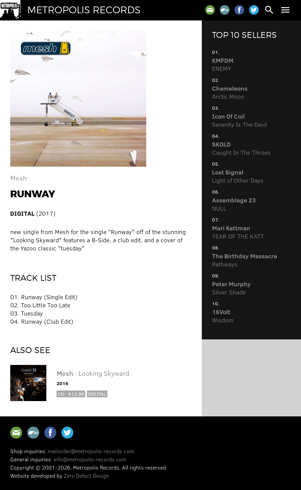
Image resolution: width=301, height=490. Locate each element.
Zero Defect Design (86, 475)
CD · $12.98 (71, 394)
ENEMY (223, 64)
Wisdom (223, 316)
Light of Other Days (238, 176)
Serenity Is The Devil (239, 120)
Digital (97, 394)
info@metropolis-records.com (90, 459)
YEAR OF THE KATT (238, 232)
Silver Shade (231, 288)
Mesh (18, 177)
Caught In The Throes (241, 148)
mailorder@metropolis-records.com (91, 451)
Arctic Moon (229, 92)
